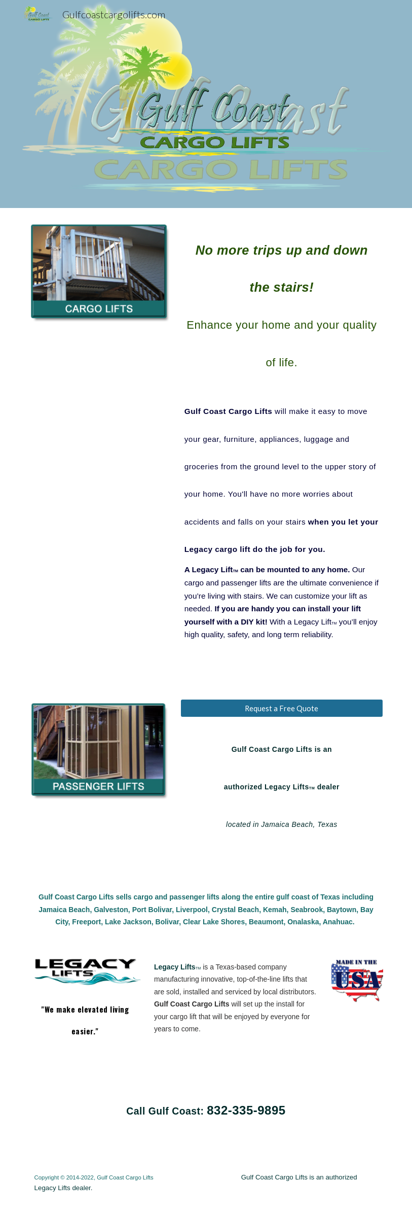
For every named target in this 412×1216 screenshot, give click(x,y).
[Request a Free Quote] (282, 708)
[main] (281, 434)
